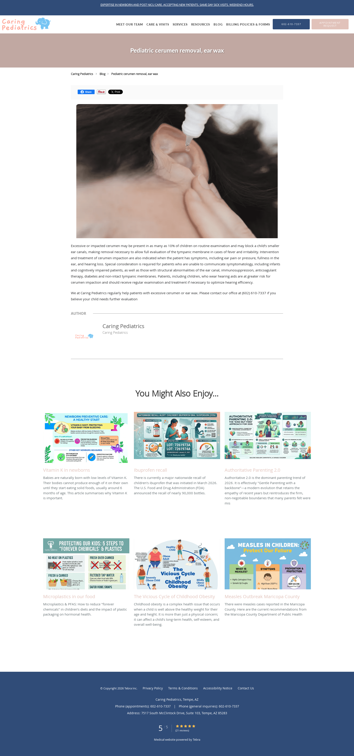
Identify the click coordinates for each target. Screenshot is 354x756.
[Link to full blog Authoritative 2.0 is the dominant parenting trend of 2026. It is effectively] (268, 443)
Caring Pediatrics (82, 74)
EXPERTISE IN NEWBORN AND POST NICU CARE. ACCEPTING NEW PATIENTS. (150, 5)
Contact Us (246, 688)
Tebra (196, 739)
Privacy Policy (153, 688)
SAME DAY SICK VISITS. (214, 5)
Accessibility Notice (217, 688)
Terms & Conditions (183, 688)
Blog (102, 74)
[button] (330, 24)
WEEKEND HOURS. (241, 5)
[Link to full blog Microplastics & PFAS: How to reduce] (86, 570)
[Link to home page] (25, 24)
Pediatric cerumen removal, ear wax (134, 74)
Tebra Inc (130, 688)
